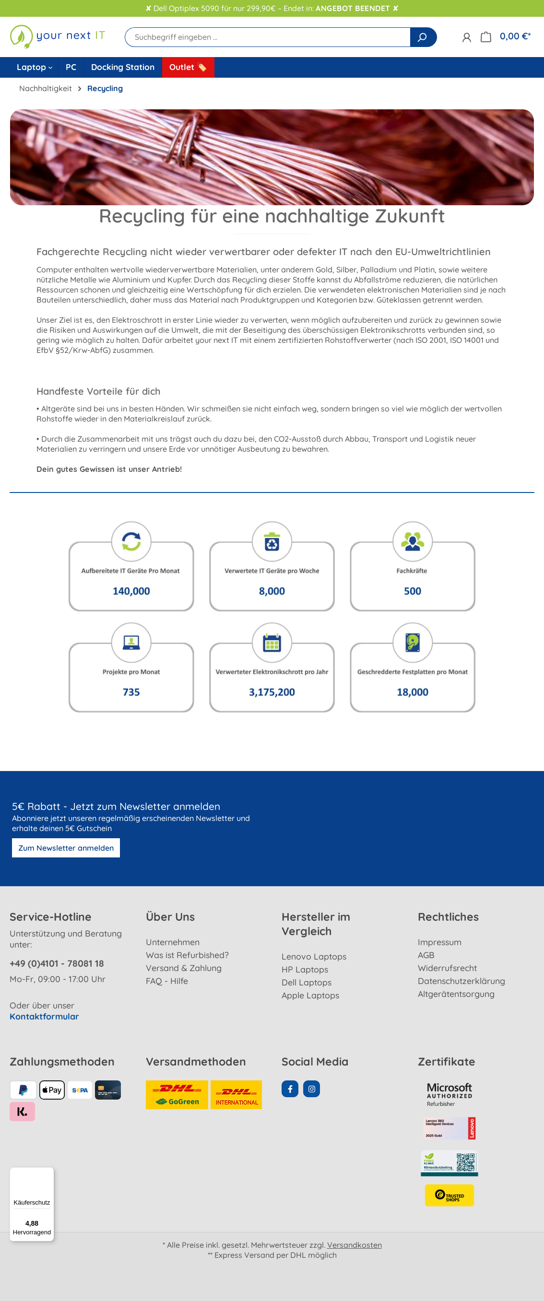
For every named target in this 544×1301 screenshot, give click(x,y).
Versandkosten (354, 1245)
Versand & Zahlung (184, 967)
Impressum (439, 942)
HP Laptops (305, 969)
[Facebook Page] (290, 1088)
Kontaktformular (44, 1016)
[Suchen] (423, 37)
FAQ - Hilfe (167, 980)
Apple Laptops (310, 995)
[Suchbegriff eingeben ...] (268, 37)
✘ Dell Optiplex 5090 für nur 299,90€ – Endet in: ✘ (272, 8)
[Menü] (48, 1173)
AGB (426, 954)
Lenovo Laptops (314, 956)
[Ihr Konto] (466, 37)
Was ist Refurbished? (187, 954)
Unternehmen (173, 942)
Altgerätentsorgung (456, 993)
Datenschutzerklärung (461, 980)
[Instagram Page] (311, 1088)
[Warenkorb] (505, 36)
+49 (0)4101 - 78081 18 (57, 963)
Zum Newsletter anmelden (66, 848)
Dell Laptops (306, 982)
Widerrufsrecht (447, 967)
